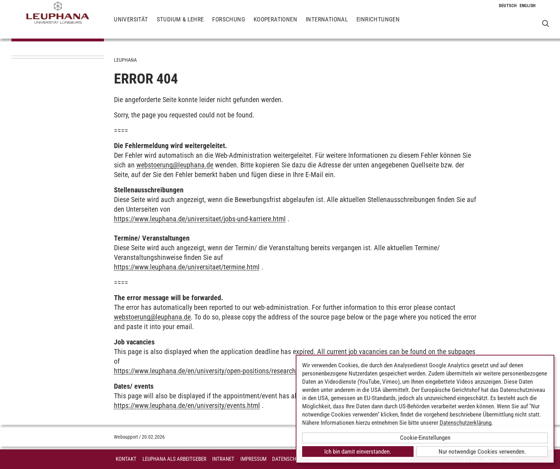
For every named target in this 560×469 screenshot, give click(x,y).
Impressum (253, 459)
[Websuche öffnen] (545, 23)
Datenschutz (288, 459)
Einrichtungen (378, 25)
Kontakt (126, 459)
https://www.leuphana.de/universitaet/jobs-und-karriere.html (200, 219)
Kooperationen (275, 25)
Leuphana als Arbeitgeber (174, 459)
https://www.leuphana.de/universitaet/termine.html (187, 267)
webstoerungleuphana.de (174, 165)
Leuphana (125, 60)
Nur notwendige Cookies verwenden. (482, 451)
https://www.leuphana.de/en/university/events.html (187, 405)
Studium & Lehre (180, 25)
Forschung (228, 25)
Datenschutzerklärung (465, 422)
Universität (131, 25)
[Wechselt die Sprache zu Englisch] (528, 5)
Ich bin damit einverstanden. (357, 451)
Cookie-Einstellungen (425, 437)
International (327, 25)
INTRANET (223, 459)
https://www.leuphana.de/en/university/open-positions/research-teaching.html (225, 371)
